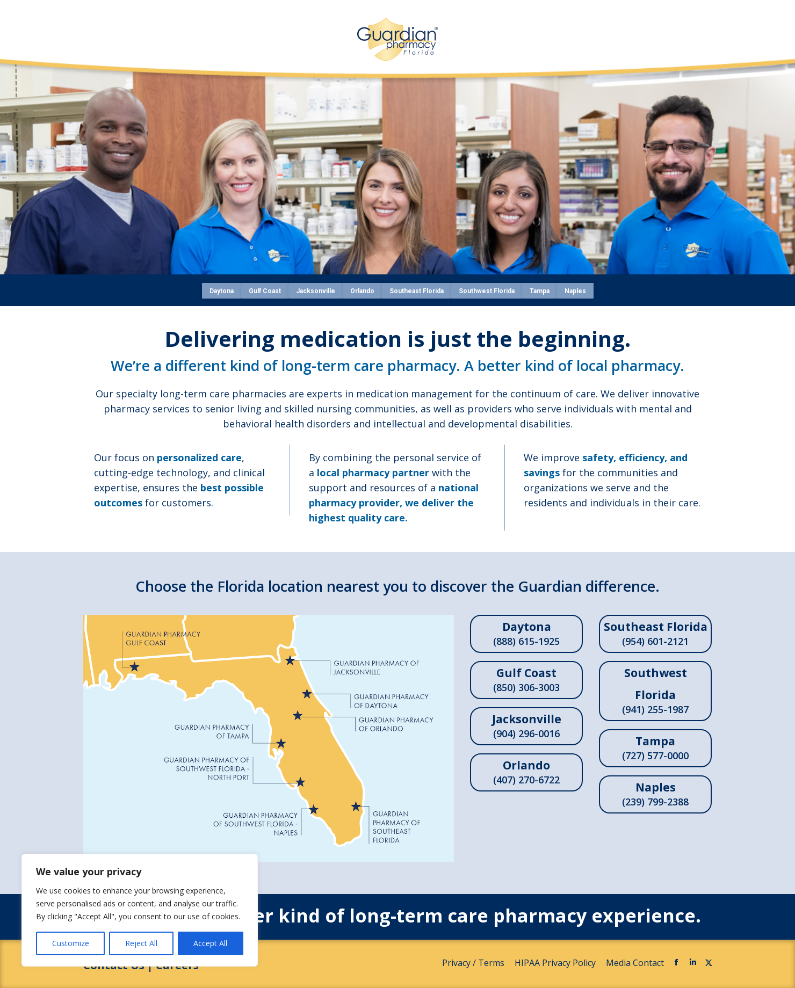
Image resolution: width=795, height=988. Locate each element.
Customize (70, 943)
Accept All (210, 943)
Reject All (141, 943)
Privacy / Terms (474, 963)
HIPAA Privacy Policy (556, 963)
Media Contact (635, 963)
